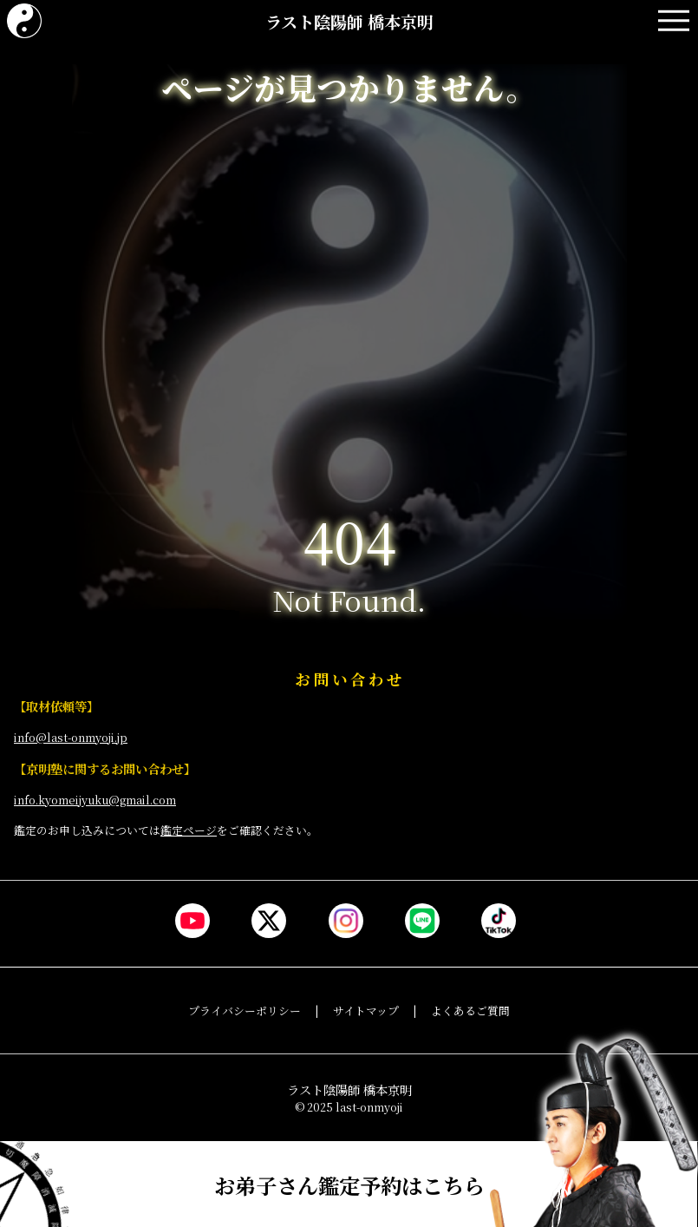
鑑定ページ (188, 830)
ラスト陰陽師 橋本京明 (349, 21)
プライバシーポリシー (244, 1010)
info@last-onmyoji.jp (70, 737)
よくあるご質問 (470, 1010)
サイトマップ (366, 1010)
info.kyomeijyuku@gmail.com (95, 799)
